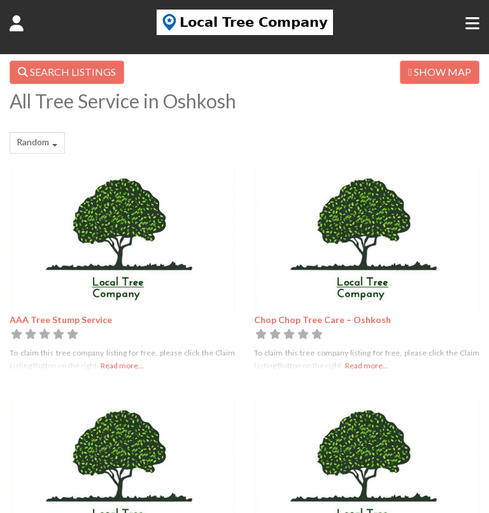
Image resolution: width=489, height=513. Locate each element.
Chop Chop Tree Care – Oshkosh (322, 319)
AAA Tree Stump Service (61, 319)
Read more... (122, 365)
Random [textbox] (33, 141)
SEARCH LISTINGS (67, 72)
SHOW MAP (439, 72)
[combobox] (37, 143)
